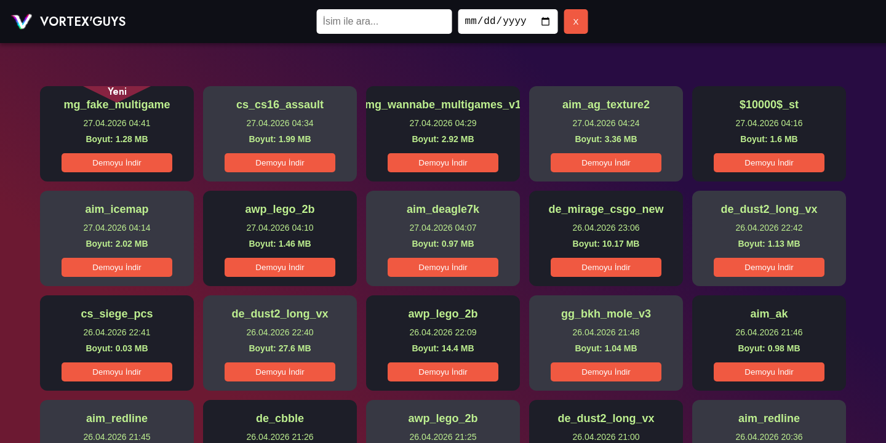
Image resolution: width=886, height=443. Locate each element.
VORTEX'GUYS (83, 22)
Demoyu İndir (116, 162)
